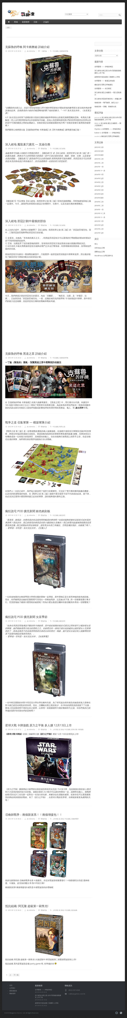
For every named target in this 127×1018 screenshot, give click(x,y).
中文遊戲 (56, 51)
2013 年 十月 (99, 221)
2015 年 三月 (99, 159)
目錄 (36, 22)
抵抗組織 (74, 910)
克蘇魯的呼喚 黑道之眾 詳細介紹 (26, 354)
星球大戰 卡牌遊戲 (77, 729)
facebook (116, 1012)
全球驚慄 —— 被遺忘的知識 (105, 81)
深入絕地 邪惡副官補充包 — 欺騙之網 (108, 99)
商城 (16, 22)
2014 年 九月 (99, 178)
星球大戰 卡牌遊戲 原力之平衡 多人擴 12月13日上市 (38, 725)
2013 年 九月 (99, 225)
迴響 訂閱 (100, 252)
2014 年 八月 (99, 182)
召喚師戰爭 (75, 819)
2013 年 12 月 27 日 (14, 148)
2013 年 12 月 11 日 (14, 515)
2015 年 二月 (99, 163)
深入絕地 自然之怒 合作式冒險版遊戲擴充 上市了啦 (108, 118)
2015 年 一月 (99, 167)
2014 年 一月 (99, 209)
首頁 (10, 985)
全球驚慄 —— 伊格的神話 (104, 66)
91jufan (97, 129)
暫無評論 (44, 148)
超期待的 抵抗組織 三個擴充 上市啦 (107, 77)
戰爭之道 (62, 427)
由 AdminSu (31, 51)
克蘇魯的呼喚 (63, 51)
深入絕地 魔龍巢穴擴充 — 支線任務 (27, 144)
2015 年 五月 (99, 151)
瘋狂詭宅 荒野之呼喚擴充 (104, 85)
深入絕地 (62, 148)
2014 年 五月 (99, 194)
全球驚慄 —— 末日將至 (103, 88)
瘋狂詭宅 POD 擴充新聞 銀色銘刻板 (27, 511)
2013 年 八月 (99, 229)
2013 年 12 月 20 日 (14, 358)
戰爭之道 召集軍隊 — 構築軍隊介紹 (27, 422)
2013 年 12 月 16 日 (14, 427)
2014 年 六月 (99, 190)
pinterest (121, 1012)
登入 (96, 244)
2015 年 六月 (99, 147)
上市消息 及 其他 (58, 729)
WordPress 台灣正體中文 (104, 255)
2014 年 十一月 (100, 170)
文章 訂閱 (100, 248)
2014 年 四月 (99, 198)
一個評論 (44, 51)
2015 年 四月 (99, 155)
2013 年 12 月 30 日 (14, 51)
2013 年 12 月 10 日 (14, 621)
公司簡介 (12, 988)
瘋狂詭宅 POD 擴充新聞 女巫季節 (26, 617)
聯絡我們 (12, 993)
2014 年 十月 (99, 174)
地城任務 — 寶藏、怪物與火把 (105, 106)
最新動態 (25, 22)
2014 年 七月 (99, 186)
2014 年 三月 (99, 202)
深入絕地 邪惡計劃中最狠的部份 (25, 221)
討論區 (46, 22)
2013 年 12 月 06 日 (14, 819)
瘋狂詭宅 (62, 515)
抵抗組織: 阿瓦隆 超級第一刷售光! (26, 906)
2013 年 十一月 (100, 217)
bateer (97, 133)
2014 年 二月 (99, 205)
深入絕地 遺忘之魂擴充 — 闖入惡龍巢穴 (108, 124)
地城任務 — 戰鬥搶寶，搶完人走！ (107, 102)
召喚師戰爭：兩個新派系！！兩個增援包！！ (33, 815)
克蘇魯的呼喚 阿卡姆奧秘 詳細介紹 (27, 47)
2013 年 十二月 (100, 213)
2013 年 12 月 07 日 (14, 729)
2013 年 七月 (99, 233)
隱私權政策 (13, 991)
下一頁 (16, 975)
